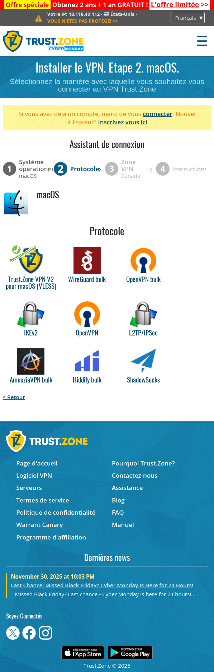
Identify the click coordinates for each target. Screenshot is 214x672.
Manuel (123, 524)
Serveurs (29, 487)
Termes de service (42, 500)
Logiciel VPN (34, 475)
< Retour (14, 396)
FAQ (118, 512)
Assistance (127, 487)
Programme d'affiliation (51, 537)
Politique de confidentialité (55, 512)
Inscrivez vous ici (122, 122)
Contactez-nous (134, 475)
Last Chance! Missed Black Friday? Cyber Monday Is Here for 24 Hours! (102, 585)
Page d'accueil (36, 463)
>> (180, 4)
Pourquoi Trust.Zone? (143, 463)
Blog (118, 500)
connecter (157, 114)
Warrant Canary (39, 524)
